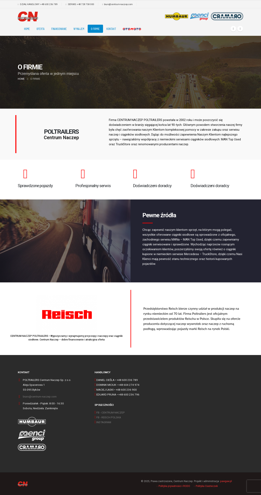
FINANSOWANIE (59, 29)
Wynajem (79, 29)
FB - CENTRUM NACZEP (110, 412)
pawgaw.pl (226, 481)
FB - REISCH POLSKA (108, 417)
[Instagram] (240, 29)
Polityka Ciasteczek (207, 486)
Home (27, 29)
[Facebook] (233, 29)
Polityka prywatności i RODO (174, 486)
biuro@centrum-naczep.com (40, 396)
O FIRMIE (95, 29)
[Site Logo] (28, 16)
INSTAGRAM (103, 422)
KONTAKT (111, 29)
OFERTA (41, 29)
